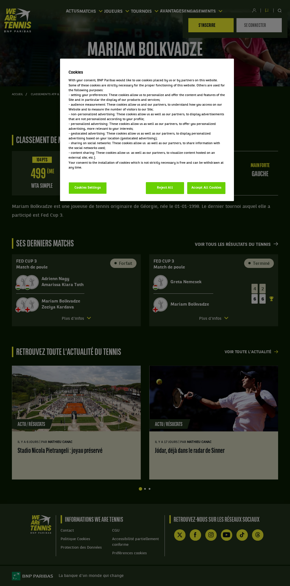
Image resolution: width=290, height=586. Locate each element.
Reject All (165, 187)
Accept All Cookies (206, 187)
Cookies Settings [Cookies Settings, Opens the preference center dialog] (87, 187)
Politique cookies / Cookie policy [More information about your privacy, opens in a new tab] (93, 172)
